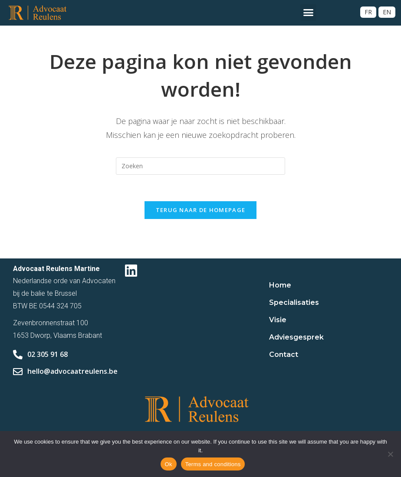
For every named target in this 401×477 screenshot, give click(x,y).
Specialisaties (294, 302)
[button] (308, 12)
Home (280, 285)
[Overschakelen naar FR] (368, 12)
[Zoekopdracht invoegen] (200, 166)
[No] (390, 454)
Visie (277, 320)
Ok (168, 464)
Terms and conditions (213, 464)
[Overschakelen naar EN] (386, 12)
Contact (283, 354)
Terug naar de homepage (201, 210)
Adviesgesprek (296, 337)
